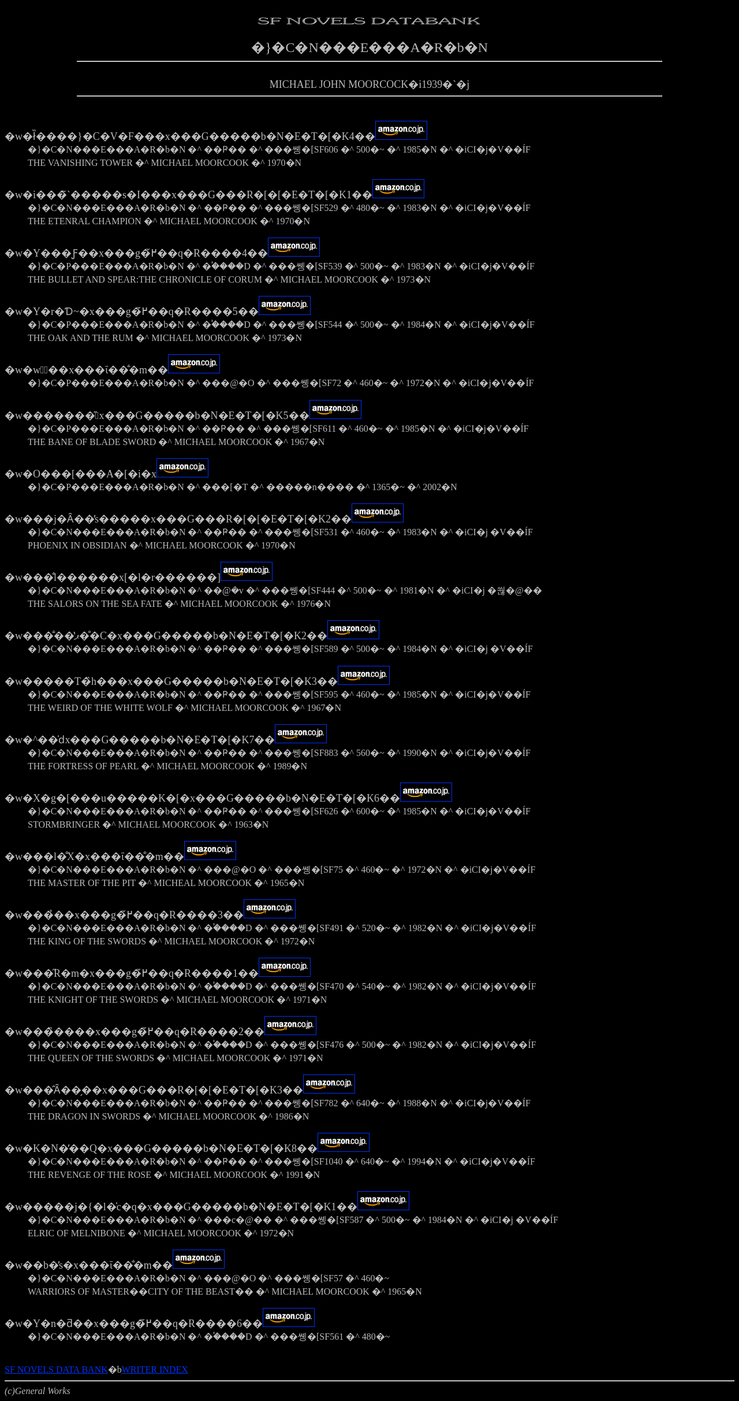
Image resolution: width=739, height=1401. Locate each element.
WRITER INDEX (155, 1369)
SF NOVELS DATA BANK (56, 1369)
